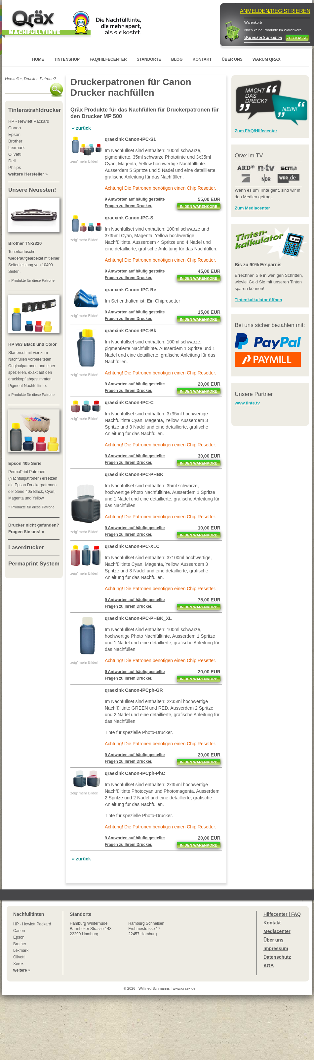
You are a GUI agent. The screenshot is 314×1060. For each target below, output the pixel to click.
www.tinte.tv (247, 403)
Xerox (18, 963)
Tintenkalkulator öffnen (258, 299)
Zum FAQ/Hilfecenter (256, 130)
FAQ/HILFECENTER (108, 59)
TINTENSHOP (67, 59)
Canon (19, 930)
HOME (38, 59)
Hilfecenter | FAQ (282, 914)
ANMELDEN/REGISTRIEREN (275, 11)
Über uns (273, 940)
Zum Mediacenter (252, 208)
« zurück (81, 128)
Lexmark (20, 950)
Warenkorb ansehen (263, 37)
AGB (268, 965)
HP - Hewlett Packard (32, 924)
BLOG (177, 59)
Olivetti (19, 957)
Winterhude (90, 928)
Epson (18, 937)
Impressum (275, 948)
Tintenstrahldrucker (34, 110)
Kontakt (272, 922)
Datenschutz (277, 957)
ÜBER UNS (232, 59)
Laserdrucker (26, 547)
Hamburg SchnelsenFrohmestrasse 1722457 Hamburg (146, 928)
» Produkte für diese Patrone (31, 280)
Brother (19, 944)
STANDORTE (149, 59)
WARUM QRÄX (267, 59)
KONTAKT (202, 59)
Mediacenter (277, 931)
